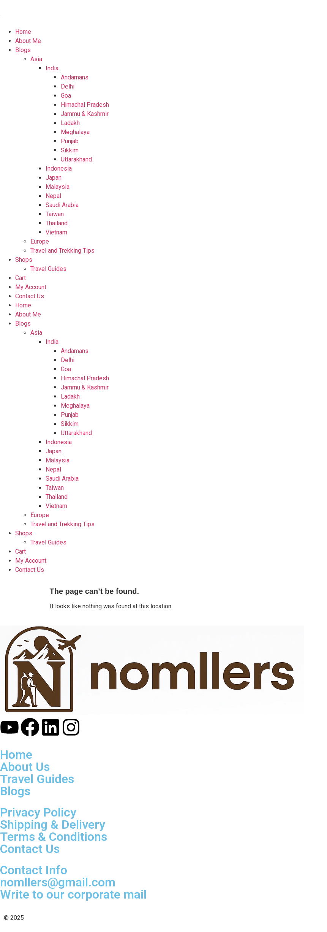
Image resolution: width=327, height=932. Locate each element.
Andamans (74, 350)
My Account (30, 560)
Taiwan (55, 487)
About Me (28, 314)
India (52, 341)
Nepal (53, 469)
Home (23, 305)
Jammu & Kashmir (85, 387)
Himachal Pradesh (85, 378)
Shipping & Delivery (52, 824)
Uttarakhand (76, 433)
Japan (54, 451)
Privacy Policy (38, 812)
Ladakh (70, 396)
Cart (20, 551)
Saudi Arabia (62, 478)
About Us (25, 767)
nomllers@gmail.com (57, 882)
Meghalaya (75, 405)
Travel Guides (48, 542)
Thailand (57, 496)
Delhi (67, 360)
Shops (23, 533)
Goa (66, 369)
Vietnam (56, 506)
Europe (39, 515)
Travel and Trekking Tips (62, 524)
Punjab (70, 414)
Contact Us (29, 569)
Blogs (23, 323)
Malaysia (58, 460)
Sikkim (70, 423)
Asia (36, 332)
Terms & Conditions (53, 836)
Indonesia (59, 442)
